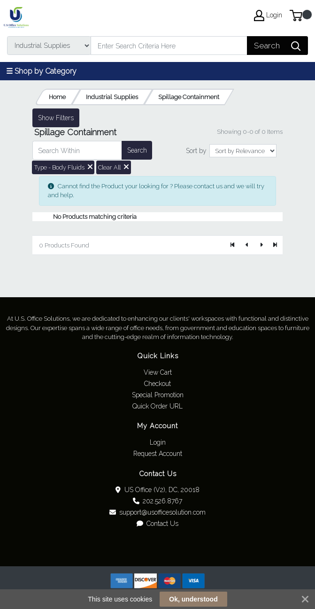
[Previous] (247, 245)
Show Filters (56, 118)
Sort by (196, 150)
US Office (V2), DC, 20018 (157, 489)
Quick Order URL (157, 406)
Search (137, 150)
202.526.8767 (158, 501)
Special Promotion (158, 395)
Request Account (157, 453)
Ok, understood (193, 599)
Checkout (157, 383)
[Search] (169, 45)
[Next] (261, 245)
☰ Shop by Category (41, 71)
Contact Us (158, 523)
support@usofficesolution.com (157, 512)
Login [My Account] (268, 15)
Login (158, 442)
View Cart (158, 372)
